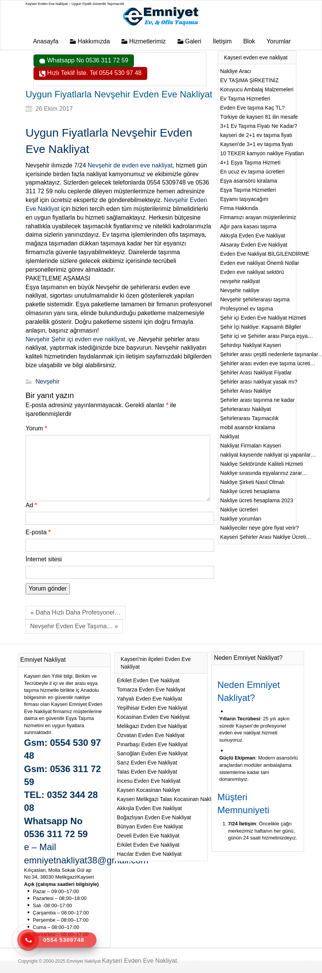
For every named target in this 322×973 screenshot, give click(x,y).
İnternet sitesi (44, 559)
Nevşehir (47, 381)
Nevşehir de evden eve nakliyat (130, 165)
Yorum (36, 428)
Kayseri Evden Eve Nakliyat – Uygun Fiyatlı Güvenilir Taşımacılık (75, 4)
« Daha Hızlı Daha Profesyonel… (76, 612)
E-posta (38, 532)
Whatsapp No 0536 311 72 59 (86, 60)
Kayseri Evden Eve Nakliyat (139, 960)
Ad (31, 505)
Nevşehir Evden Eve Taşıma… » (74, 626)
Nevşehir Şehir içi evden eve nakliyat (75, 339)
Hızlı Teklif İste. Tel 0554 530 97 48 (93, 73)
